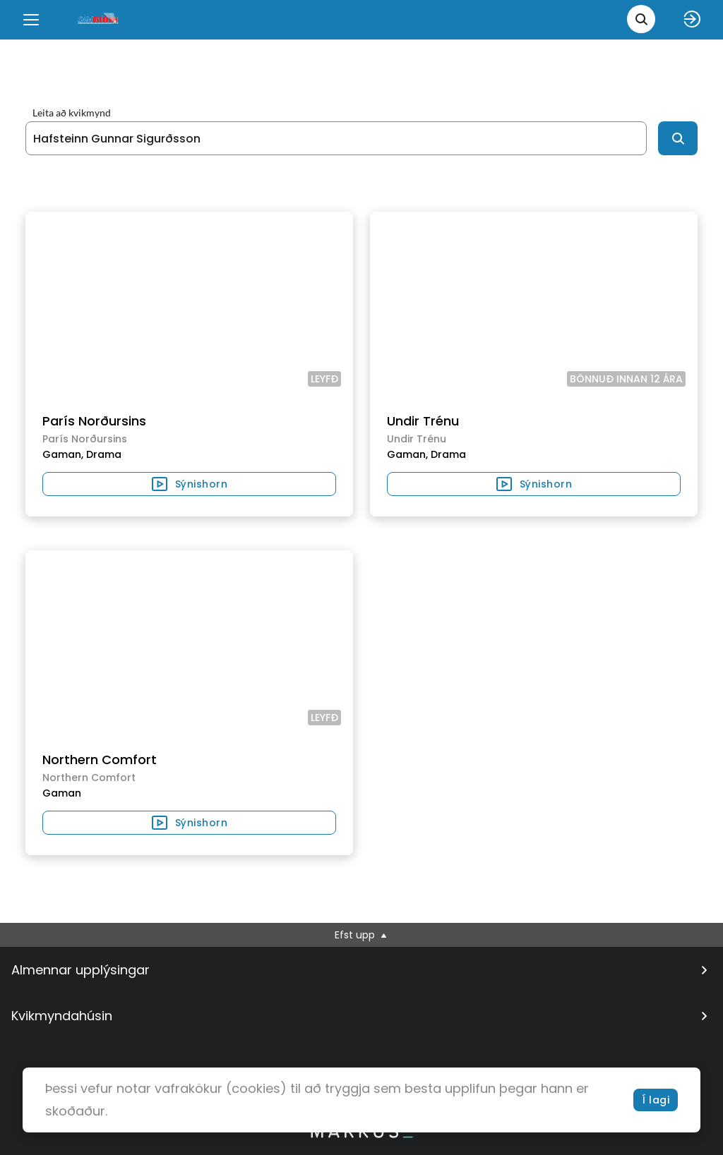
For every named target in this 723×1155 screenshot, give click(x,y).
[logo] (99, 19)
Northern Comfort (99, 759)
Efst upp (362, 935)
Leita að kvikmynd (71, 113)
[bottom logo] (361, 1134)
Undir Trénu (423, 421)
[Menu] (31, 19)
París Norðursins (94, 421)
